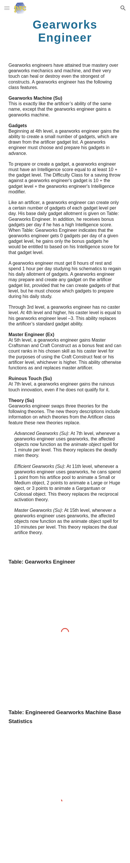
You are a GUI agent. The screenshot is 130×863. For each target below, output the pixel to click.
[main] (65, 31)
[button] (7, 8)
